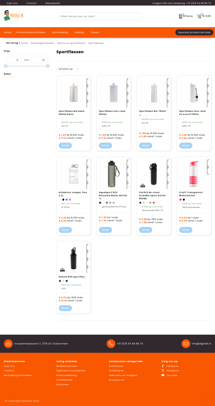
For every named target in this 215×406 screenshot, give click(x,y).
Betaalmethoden (66, 364)
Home (24, 43)
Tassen (94, 32)
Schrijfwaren (116, 369)
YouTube (169, 374)
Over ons (11, 3)
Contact (30, 3)
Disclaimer (62, 383)
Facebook (169, 364)
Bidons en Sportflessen (71, 43)
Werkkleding (60, 32)
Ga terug (12, 42)
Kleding (79, 32)
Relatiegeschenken (42, 43)
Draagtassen (117, 378)
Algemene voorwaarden (71, 369)
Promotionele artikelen (30, 32)
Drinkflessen (116, 364)
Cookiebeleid (64, 378)
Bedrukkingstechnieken (18, 374)
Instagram (170, 369)
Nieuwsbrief (51, 3)
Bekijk (65, 144)
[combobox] (97, 16)
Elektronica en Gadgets (123, 374)
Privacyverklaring (66, 374)
